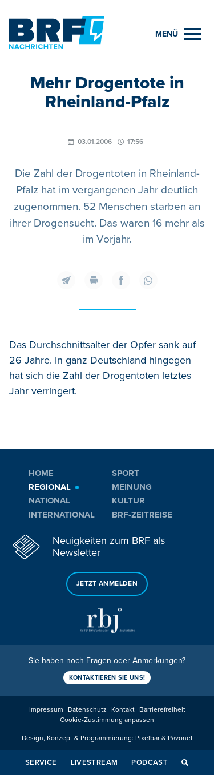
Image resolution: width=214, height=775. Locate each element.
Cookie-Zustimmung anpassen (107, 720)
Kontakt (123, 709)
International (62, 515)
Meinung (132, 487)
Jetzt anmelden (107, 583)
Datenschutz (87, 709)
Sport (125, 473)
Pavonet (180, 738)
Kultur (128, 500)
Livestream (94, 762)
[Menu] (178, 34)
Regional (50, 487)
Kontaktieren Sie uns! (107, 677)
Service (41, 762)
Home (41, 473)
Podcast (149, 762)
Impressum (46, 709)
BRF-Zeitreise (142, 515)
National (49, 500)
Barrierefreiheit (162, 709)
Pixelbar (147, 738)
